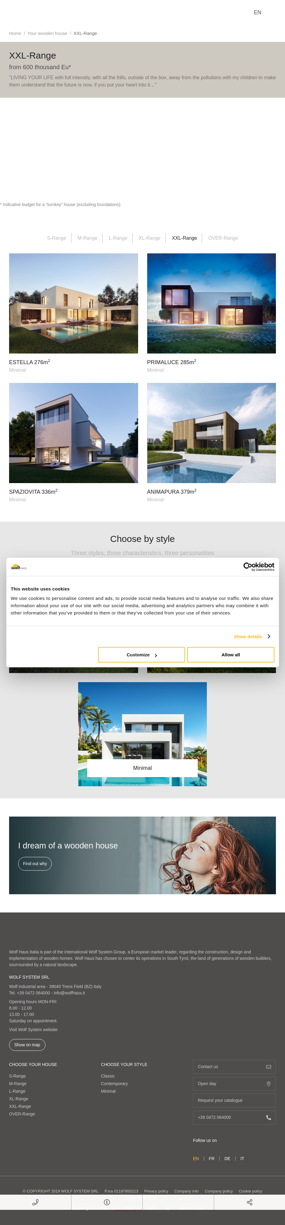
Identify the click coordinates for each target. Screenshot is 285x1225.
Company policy (219, 1191)
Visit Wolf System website (33, 1029)
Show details (248, 636)
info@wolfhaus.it (69, 992)
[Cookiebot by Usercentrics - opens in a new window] (247, 566)
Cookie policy (250, 1191)
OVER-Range (223, 238)
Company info (186, 1191)
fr (212, 1158)
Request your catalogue (234, 1100)
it (242, 1158)
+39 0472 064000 (33, 992)
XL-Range (150, 238)
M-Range (88, 238)
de (227, 1158)
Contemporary (114, 1083)
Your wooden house (47, 33)
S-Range (56, 238)
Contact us (234, 1066)
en (257, 12)
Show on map (27, 1044)
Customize (142, 654)
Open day (234, 1083)
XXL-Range (20, 1106)
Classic (108, 1076)
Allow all (231, 654)
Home (15, 33)
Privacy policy (156, 1191)
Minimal (108, 1091)
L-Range (118, 238)
